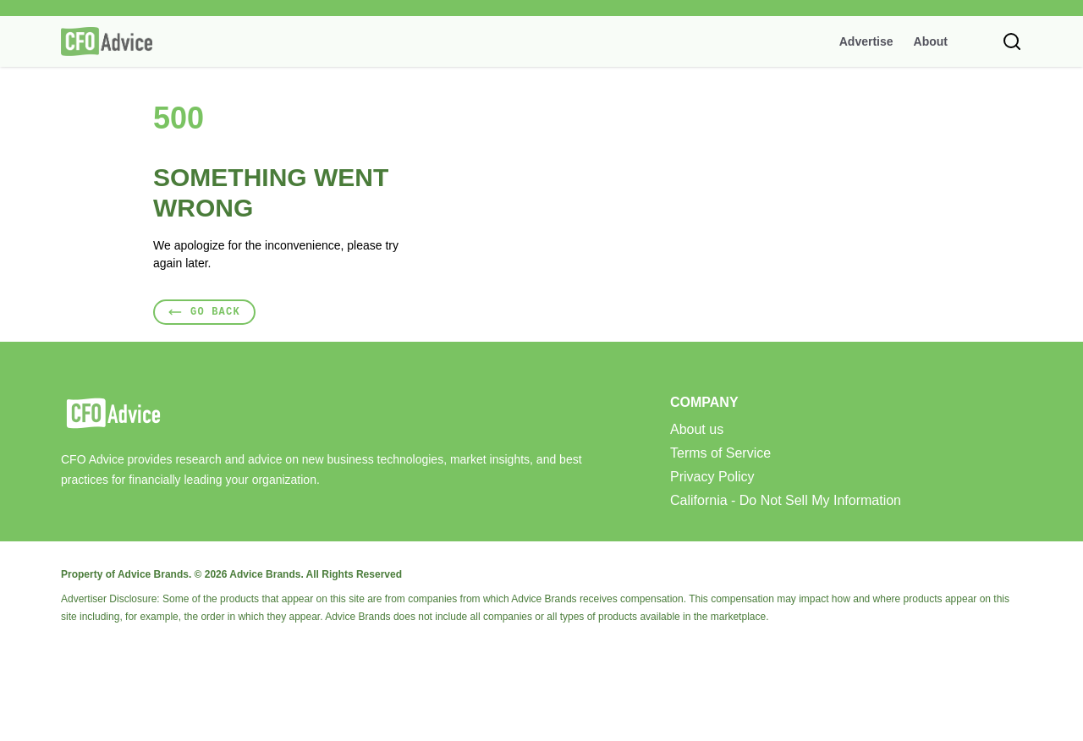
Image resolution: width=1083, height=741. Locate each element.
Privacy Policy (712, 477)
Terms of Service (720, 453)
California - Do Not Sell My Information (785, 501)
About (931, 41)
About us (696, 429)
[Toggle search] (1012, 41)
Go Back (204, 312)
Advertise (866, 41)
